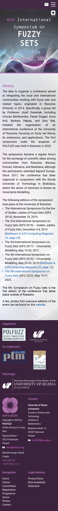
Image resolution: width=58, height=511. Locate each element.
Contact (6, 504)
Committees (9, 486)
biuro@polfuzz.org (15, 447)
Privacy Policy (35, 478)
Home (5, 478)
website (40, 304)
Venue (5, 497)
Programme (8, 493)
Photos (6, 500)
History (6, 482)
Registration (9, 489)
